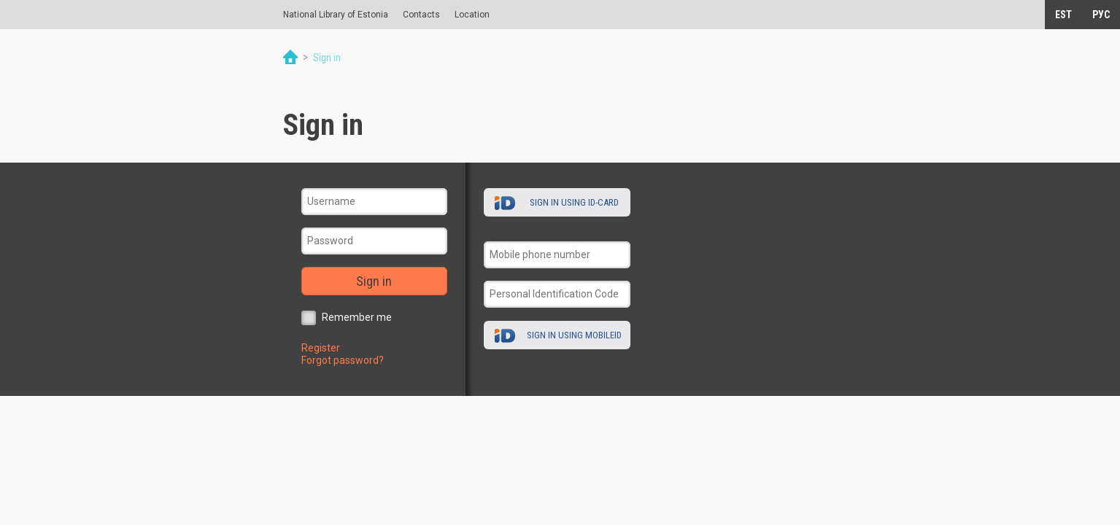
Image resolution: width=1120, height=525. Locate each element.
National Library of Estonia (335, 14)
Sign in (374, 281)
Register (320, 348)
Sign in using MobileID (574, 335)
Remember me (357, 317)
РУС (1101, 14)
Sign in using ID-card (574, 202)
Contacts (421, 14)
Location (472, 14)
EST (1063, 14)
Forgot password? (342, 360)
